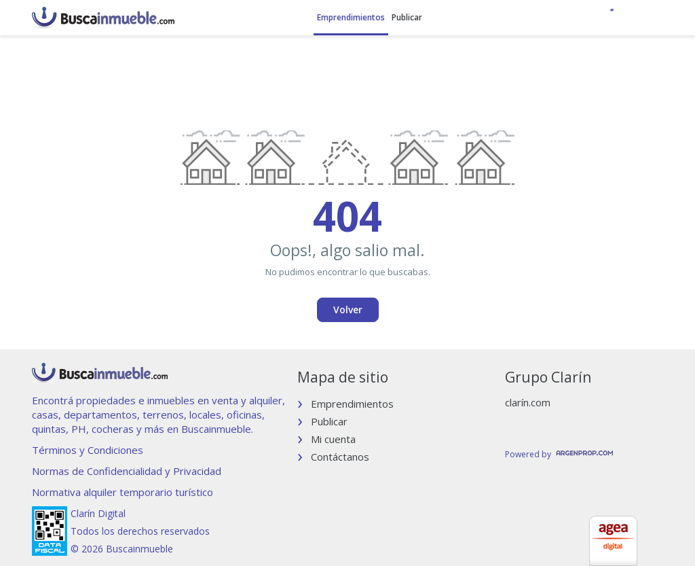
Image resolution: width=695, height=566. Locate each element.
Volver (347, 309)
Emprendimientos (351, 17)
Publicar (407, 17)
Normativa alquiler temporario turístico (122, 492)
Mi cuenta (333, 439)
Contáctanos (340, 456)
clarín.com (527, 402)
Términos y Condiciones (87, 450)
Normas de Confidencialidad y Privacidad (126, 471)
